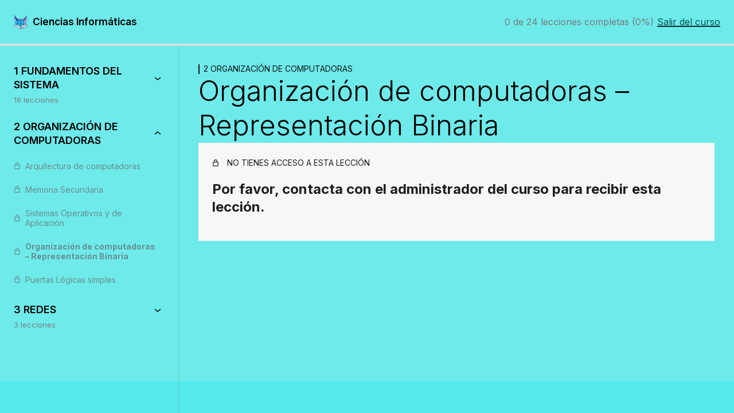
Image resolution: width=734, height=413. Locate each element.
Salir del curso (688, 22)
